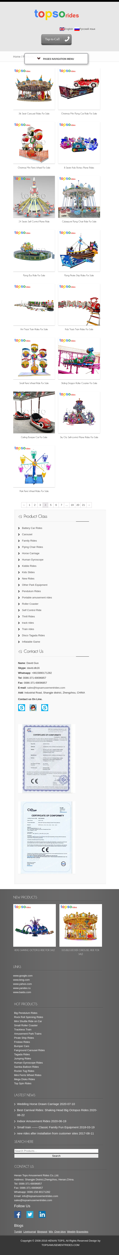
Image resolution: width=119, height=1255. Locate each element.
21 (83, 504)
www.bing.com (21, 979)
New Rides (28, 578)
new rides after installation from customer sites (47, 1133)
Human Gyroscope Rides (28, 1062)
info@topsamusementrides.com (40, 1196)
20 (77, 504)
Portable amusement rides (37, 597)
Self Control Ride (31, 610)
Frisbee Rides (22, 1041)
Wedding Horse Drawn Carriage (38, 1104)
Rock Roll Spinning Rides (28, 1017)
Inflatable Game (31, 641)
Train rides (28, 629)
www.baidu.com (22, 992)
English (66, 28)
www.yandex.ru (22, 988)
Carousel (27, 534)
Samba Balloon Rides (26, 1066)
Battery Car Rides (32, 528)
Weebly (71, 1231)
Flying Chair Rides (32, 546)
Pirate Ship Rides (24, 1037)
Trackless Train (23, 1029)
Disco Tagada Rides (33, 635)
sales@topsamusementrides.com (46, 687)
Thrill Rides (28, 616)
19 (72, 504)
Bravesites (82, 1231)
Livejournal (29, 1231)
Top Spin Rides (22, 1083)
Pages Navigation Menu (55, 58)
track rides (28, 622)
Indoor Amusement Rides (33, 1121)
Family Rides (29, 540)
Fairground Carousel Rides (29, 1050)
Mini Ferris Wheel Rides (27, 1075)
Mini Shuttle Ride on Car (28, 1021)
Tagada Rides (22, 1054)
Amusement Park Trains (28, 1033)
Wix (51, 1231)
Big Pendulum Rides (25, 1012)
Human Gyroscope (32, 559)
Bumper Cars (21, 1046)
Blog (39, 1231)
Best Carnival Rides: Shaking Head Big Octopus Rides (53, 1110)
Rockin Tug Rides (24, 1070)
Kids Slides (28, 572)
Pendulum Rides (31, 591)
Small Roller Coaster (26, 1025)
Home (17, 56)
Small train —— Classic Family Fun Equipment (48, 1127)
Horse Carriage (30, 553)
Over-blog (60, 1231)
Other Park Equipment (35, 584)
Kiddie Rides (29, 565)
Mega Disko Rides (24, 1079)
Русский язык (84, 28)
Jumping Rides (22, 1058)
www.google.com (23, 975)
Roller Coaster (30, 603)
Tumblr (18, 1231)
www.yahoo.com (22, 983)
